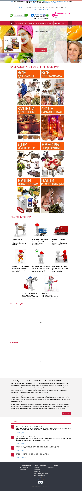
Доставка (37, 470)
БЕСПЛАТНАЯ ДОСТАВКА (58, 239)
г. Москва (20, 7)
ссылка (33, 2)
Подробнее (41, 50)
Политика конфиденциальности (40, 472)
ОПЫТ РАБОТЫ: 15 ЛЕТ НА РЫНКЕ (20, 266)
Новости (23, 470)
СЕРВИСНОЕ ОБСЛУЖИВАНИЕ (29, 293)
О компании (28, 7)
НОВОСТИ (45, 7)
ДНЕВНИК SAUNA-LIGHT (37, 7)
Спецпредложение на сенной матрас (32, 454)
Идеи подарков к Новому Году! (30, 426)
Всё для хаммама (29, 23)
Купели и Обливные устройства (44, 23)
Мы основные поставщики (60, 266)
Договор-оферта (39, 475)
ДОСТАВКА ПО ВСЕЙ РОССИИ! (40, 239)
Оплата (36, 467)
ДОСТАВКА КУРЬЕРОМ (17, 239)
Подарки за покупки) (25, 437)
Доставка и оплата (54, 7)
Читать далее (21, 433)
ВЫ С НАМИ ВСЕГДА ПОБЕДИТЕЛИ (41, 266)
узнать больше (51, 2)
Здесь (12, 1)
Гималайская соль (59, 23)
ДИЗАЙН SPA (45, 293)
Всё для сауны (19, 23)
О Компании (24, 467)
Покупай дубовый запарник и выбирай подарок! (38, 447)
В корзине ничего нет (62, 14)
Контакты (62, 7)
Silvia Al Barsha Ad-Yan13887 (58, 1)
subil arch (46, 1)
